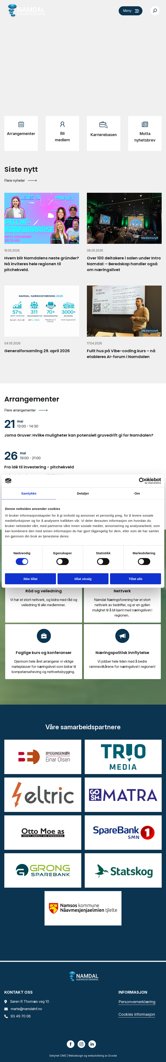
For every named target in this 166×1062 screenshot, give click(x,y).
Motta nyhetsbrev (144, 136)
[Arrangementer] (21, 130)
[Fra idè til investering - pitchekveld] (83, 460)
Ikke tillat (30, 579)
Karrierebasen (104, 134)
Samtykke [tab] (29, 493)
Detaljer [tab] (83, 493)
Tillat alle (135, 579)
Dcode (112, 1055)
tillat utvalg (82, 579)
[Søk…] (155, 10)
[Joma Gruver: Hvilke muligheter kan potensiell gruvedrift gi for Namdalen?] (83, 428)
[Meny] (130, 10)
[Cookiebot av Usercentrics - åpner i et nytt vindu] (142, 480)
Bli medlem (62, 136)
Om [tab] (137, 493)
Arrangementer (21, 133)
